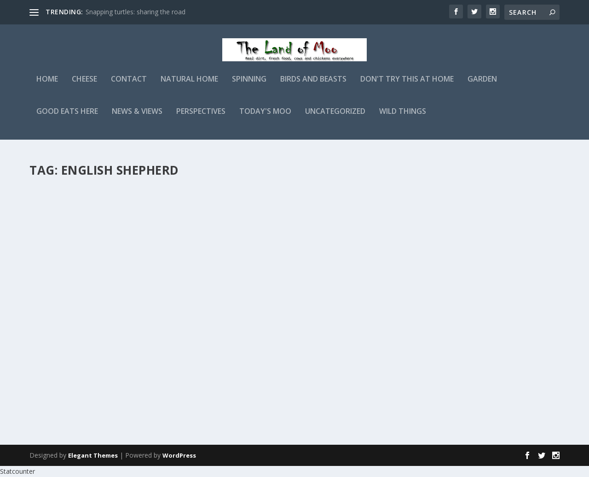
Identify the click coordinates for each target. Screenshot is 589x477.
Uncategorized (335, 118)
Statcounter (17, 471)
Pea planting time (77, 197)
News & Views (137, 118)
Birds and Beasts (313, 86)
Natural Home (189, 86)
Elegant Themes (93, 455)
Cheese (84, 86)
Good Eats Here (67, 118)
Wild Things (402, 118)
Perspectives (200, 118)
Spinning (249, 86)
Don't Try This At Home (407, 86)
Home (47, 86)
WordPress (179, 455)
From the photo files (84, 335)
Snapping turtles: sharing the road (135, 11)
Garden (482, 86)
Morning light (272, 197)
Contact (129, 86)
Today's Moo (265, 118)
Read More (62, 292)
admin (54, 212)
